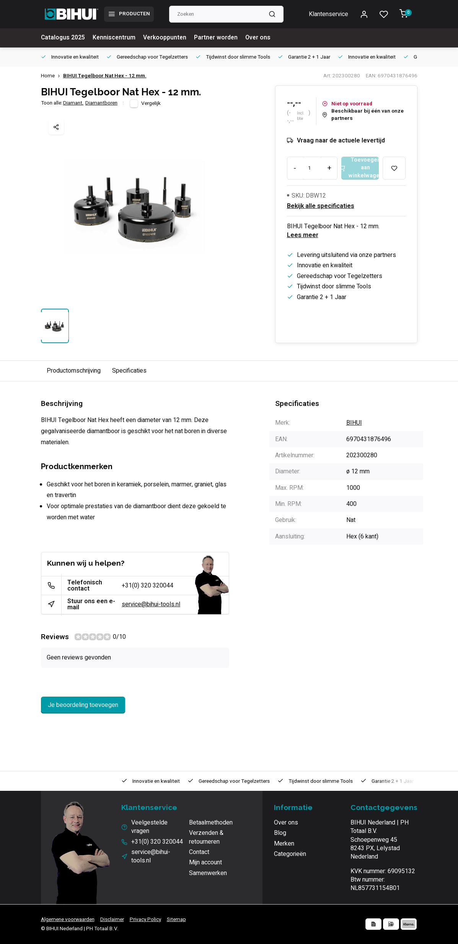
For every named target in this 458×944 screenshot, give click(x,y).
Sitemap (176, 919)
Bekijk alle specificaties (320, 206)
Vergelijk (151, 103)
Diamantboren (101, 103)
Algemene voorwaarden (68, 919)
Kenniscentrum (115, 38)
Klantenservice (328, 14)
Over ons (261, 38)
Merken (284, 843)
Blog (280, 833)
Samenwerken (208, 873)
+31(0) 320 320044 (147, 585)
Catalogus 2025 (63, 38)
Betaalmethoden (211, 822)
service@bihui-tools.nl (151, 604)
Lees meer (302, 235)
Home (52, 76)
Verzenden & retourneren (206, 837)
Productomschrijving (74, 370)
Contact (199, 852)
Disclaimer (112, 919)
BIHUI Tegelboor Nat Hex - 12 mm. (105, 76)
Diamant (73, 103)
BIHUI (354, 422)
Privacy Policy (145, 919)
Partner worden (218, 38)
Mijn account (205, 862)
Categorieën (290, 854)
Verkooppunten (167, 38)
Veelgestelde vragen (149, 827)
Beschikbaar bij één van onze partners (363, 115)
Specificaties (129, 370)
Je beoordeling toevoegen (83, 705)
